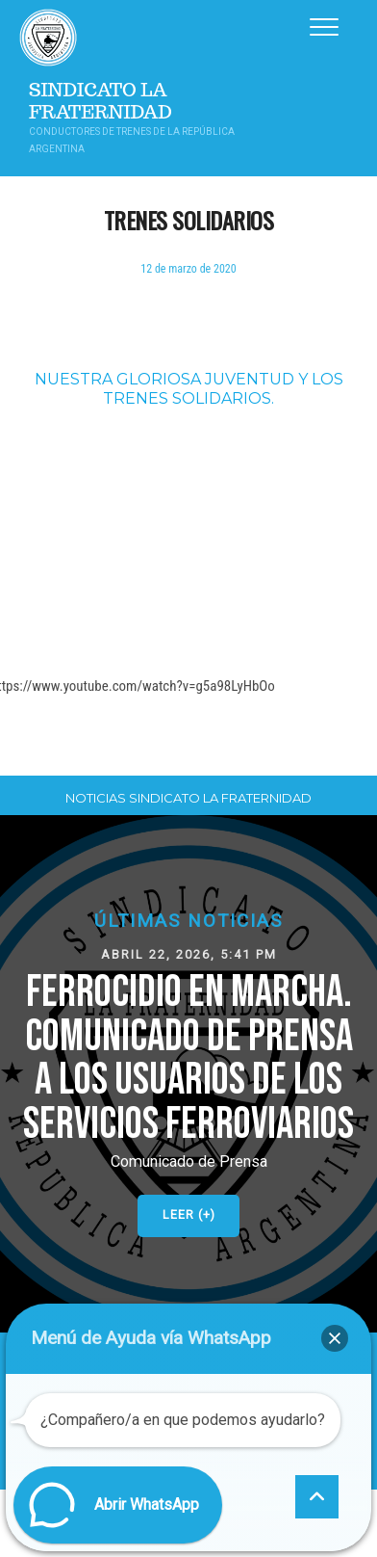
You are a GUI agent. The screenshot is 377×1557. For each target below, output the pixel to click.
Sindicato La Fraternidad (100, 101)
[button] (188, 1074)
